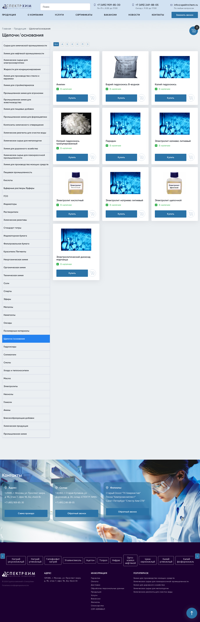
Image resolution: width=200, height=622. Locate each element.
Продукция (9, 15)
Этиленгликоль (73, 560)
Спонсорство (97, 606)
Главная (6, 28)
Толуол (103, 560)
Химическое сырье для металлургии (151, 588)
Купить (72, 98)
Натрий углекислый (35, 560)
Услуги (59, 15)
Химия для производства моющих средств (154, 578)
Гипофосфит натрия (53, 560)
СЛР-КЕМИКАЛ (98, 609)
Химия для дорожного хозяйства (149, 585)
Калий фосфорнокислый (186, 560)
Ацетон (90, 560)
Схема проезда (26, 513)
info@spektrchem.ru (186, 4)
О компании (35, 15)
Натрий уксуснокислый (16, 560)
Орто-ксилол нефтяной (130, 560)
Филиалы (95, 602)
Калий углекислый (166, 560)
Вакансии (110, 15)
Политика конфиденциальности (15, 585)
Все (56, 44)
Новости (134, 15)
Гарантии (95, 578)
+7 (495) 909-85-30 (108, 4)
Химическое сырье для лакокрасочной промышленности (161, 582)
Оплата (94, 582)
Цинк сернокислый (148, 560)
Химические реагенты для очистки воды (152, 592)
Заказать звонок (184, 15)
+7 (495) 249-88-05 (147, 4)
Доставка (95, 585)
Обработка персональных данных (107, 588)
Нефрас (116, 560)
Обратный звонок (77, 513)
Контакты (158, 15)
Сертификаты (84, 15)
